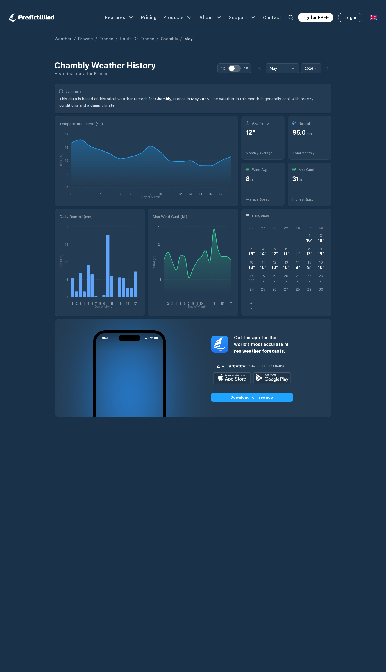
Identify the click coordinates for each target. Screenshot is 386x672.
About (210, 17)
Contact (272, 17)
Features (119, 17)
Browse (85, 38)
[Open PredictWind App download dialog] (251, 305)
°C (223, 68)
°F (246, 68)
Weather (63, 38)
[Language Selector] (373, 17)
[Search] (291, 17)
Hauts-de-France (137, 38)
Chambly (169, 38)
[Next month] (327, 68)
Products (178, 17)
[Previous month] (260, 68)
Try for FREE (316, 17)
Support (242, 17)
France (106, 38)
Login (350, 17)
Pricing (148, 17)
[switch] (234, 68)
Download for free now (252, 397)
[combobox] (282, 68)
